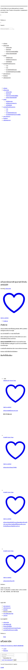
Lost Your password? (7, 633)
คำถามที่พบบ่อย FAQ (8, 587)
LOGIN (2, 641)
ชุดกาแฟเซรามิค (7, 598)
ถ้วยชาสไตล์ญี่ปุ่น (7, 600)
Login (4, 622)
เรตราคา (5, 589)
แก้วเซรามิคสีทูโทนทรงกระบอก (10, 384)
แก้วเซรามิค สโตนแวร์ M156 (10, 441)
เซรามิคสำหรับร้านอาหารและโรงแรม (12, 601)
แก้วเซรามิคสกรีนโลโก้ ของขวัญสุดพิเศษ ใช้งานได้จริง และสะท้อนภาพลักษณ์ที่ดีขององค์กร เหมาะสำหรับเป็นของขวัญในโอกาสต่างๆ (15, 497)
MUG (4, 610)
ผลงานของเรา (6, 579)
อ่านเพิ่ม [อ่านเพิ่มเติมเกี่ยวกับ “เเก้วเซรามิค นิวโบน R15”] (5, 524)
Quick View (13, 354)
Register (5, 624)
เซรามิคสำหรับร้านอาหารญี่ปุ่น (10, 603)
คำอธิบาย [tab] (5, 294)
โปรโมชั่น (5, 583)
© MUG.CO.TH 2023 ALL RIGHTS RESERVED (12, 619)
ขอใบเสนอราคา (7, 581)
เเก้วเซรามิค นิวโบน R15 (8, 554)
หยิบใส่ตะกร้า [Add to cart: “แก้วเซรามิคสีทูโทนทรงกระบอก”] (6, 354)
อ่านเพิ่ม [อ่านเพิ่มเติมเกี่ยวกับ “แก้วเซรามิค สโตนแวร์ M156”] (5, 411)
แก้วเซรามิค (8, 262)
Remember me (7, 631)
